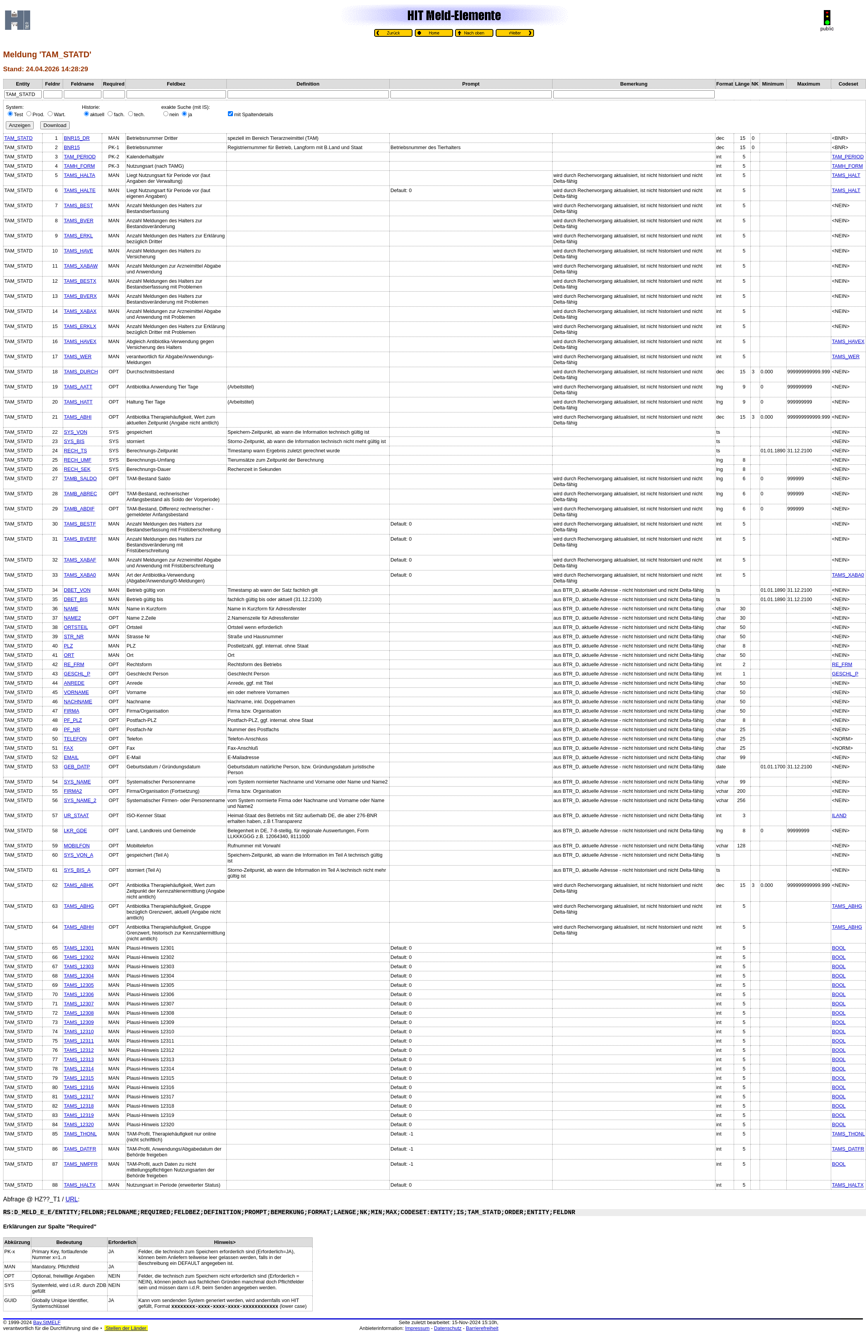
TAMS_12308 (79, 1013)
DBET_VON (77, 590)
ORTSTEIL (76, 627)
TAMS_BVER (79, 220)
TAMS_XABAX (80, 311)
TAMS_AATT (78, 387)
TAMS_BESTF (80, 524)
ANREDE (74, 683)
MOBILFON (77, 846)
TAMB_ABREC (80, 493)
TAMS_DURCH (81, 372)
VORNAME (76, 692)
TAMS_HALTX (80, 1185)
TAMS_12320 (79, 1124)
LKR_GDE (75, 830)
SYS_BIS (74, 441)
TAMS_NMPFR (81, 1164)
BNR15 (72, 147)
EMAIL (71, 757)
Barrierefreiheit (482, 1328)
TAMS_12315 (79, 1078)
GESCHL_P (77, 674)
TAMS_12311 (79, 1041)
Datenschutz (448, 1328)
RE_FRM (74, 664)
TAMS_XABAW (81, 266)
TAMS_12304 (79, 976)
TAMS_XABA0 (80, 575)
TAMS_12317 (79, 1096)
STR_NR (74, 636)
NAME (71, 609)
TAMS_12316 (79, 1087)
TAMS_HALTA (79, 175)
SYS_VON (75, 432)
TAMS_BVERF (80, 539)
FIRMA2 (73, 791)
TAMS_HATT (78, 402)
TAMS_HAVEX (80, 341)
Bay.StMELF (47, 1322)
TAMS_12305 (79, 985)
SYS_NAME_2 (80, 800)
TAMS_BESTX (80, 281)
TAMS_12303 (79, 966)
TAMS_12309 (79, 1022)
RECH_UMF (77, 460)
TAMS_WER (78, 356)
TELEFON (75, 739)
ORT (69, 655)
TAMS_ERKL (78, 236)
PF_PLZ (73, 720)
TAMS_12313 (79, 1059)
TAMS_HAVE (78, 251)
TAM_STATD (18, 138)
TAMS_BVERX (80, 296)
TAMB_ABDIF (79, 509)
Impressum (417, 1328)
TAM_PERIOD (80, 157)
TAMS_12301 (79, 948)
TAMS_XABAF (80, 560)
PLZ (68, 646)
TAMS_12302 (79, 957)
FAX (68, 748)
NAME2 (72, 618)
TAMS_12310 (79, 1031)
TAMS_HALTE (80, 190)
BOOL (839, 948)
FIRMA (71, 711)
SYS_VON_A (78, 855)
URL (71, 1199)
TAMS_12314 (79, 1069)
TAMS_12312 (79, 1050)
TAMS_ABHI (78, 417)
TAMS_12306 (79, 994)
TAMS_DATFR (80, 1149)
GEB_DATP (77, 767)
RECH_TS (75, 451)
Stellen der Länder (126, 1328)
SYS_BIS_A (77, 870)
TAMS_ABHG (79, 906)
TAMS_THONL (80, 1134)
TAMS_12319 (79, 1115)
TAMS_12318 (79, 1106)
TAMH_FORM (79, 166)
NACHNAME (78, 701)
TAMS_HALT (846, 175)
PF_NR (72, 729)
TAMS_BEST (78, 205)
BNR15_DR (77, 138)
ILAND (839, 815)
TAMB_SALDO (80, 478)
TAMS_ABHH (79, 927)
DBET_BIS (76, 599)
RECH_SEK (77, 469)
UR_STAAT (76, 815)
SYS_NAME (77, 782)
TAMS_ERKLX (80, 326)
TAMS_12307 (79, 1004)
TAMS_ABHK (79, 885)
